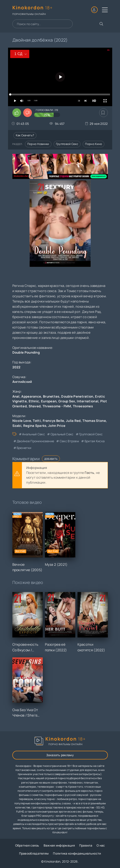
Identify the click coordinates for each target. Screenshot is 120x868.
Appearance (31, 396)
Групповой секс (67, 144)
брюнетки (24, 448)
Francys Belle (53, 420)
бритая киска (95, 441)
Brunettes (51, 396)
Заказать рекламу (60, 755)
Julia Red (73, 420)
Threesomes (83, 406)
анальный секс (33, 434)
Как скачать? (25, 135)
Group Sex (66, 401)
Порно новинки (38, 144)
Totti (37, 420)
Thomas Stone (94, 420)
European (48, 401)
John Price (56, 425)
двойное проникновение (35, 441)
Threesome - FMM (57, 406)
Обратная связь (27, 845)
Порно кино (93, 144)
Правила (85, 845)
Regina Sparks (34, 425)
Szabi (16, 425)
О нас (101, 845)
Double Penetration (77, 396)
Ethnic (34, 401)
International (87, 401)
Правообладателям (34, 853)
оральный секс (62, 434)
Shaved (35, 406)
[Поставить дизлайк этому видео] (27, 112)
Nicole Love (21, 420)
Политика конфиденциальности (77, 853)
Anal (16, 396)
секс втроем (69, 441)
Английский (22, 381)
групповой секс (91, 434)
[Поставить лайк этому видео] (16, 112)
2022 (16, 367)
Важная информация (59, 845)
